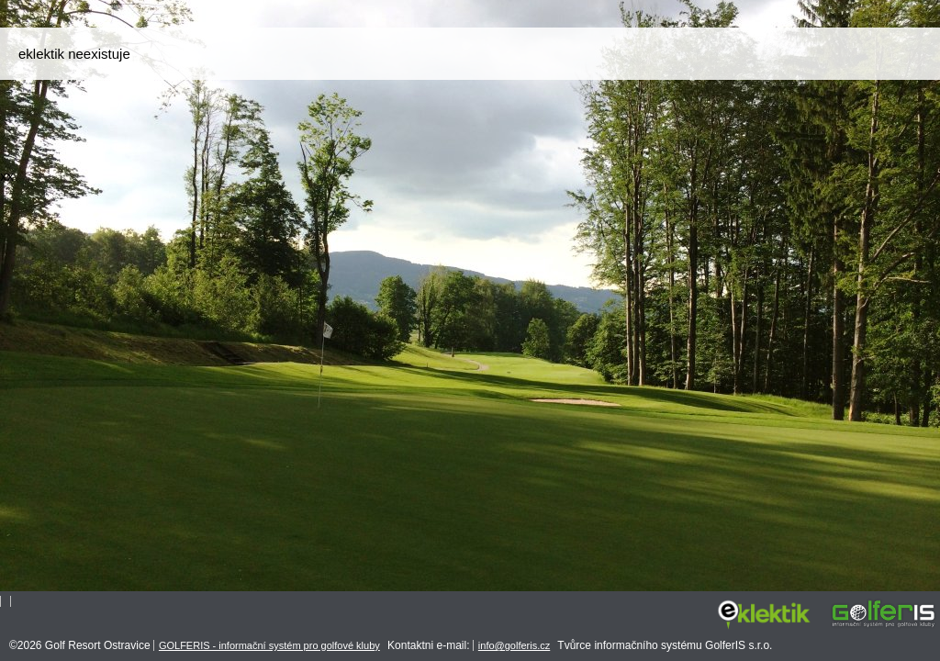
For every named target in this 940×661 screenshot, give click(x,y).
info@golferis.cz (514, 645)
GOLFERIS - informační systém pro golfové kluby (269, 645)
